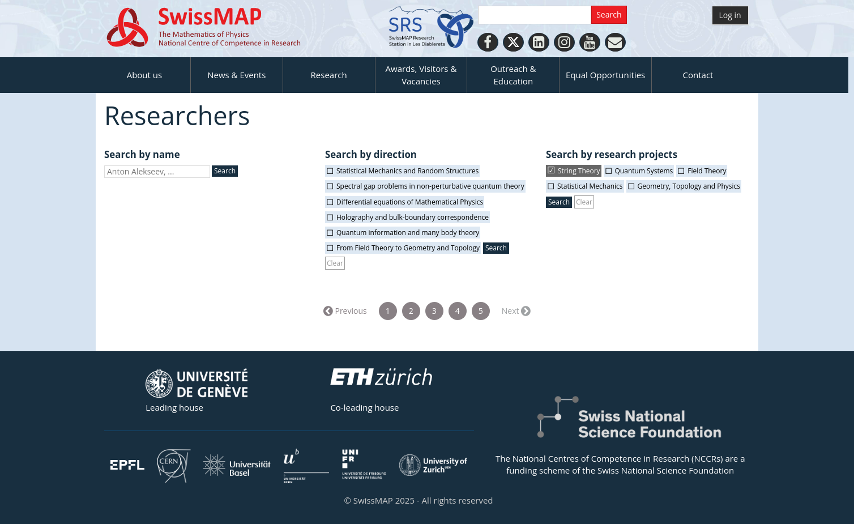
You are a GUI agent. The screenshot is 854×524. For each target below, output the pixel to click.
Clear (335, 263)
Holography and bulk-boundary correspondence (412, 217)
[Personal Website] (615, 42)
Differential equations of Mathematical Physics (409, 202)
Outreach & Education (513, 74)
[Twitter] (513, 42)
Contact (698, 74)
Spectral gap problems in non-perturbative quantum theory (430, 186)
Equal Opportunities (605, 74)
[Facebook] (487, 42)
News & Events (236, 74)
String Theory (579, 171)
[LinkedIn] (538, 42)
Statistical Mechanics (590, 186)
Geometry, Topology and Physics (689, 186)
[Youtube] (589, 42)
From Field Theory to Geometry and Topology (408, 248)
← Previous (346, 310)
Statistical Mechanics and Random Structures (407, 171)
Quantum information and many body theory (407, 232)
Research (329, 74)
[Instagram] (564, 42)
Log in (730, 15)
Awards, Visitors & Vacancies (421, 74)
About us (144, 74)
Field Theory (707, 171)
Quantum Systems (644, 171)
